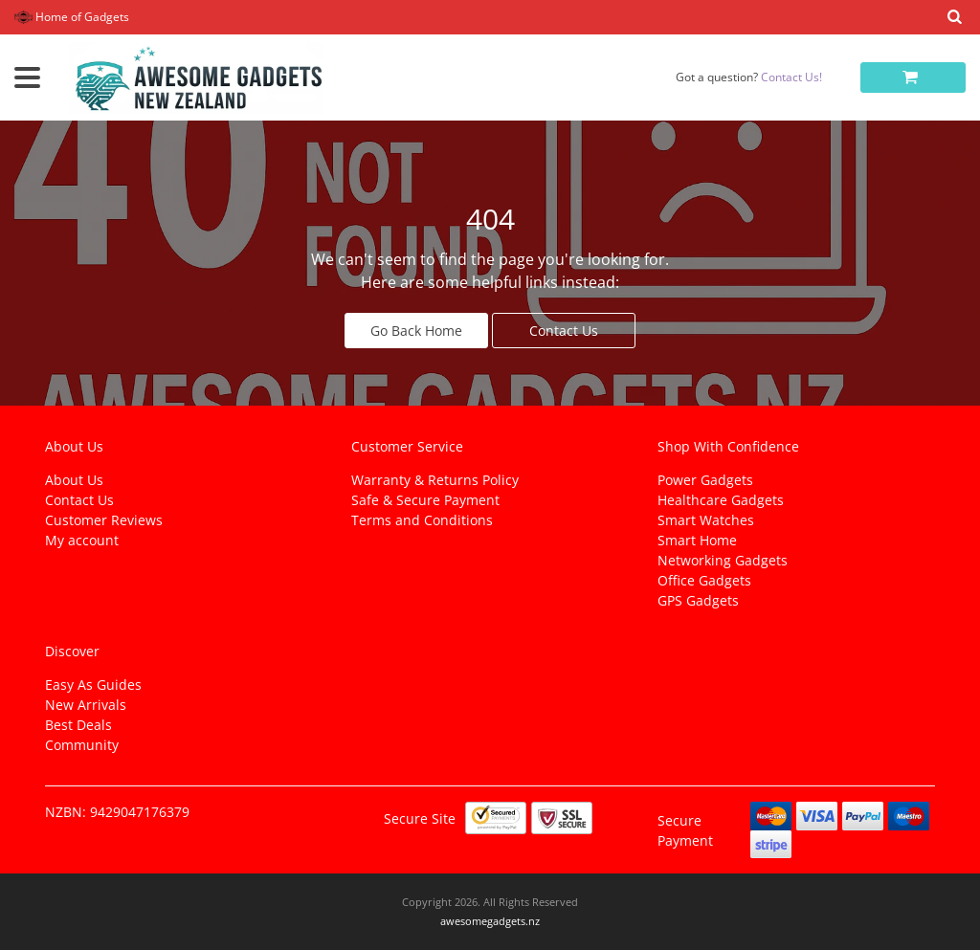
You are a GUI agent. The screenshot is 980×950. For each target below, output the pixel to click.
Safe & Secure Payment (425, 500)
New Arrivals (85, 705)
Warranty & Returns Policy (435, 480)
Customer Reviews (104, 520)
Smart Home (697, 540)
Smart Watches (705, 520)
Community (82, 745)
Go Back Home (416, 330)
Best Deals (78, 725)
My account (82, 540)
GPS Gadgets (698, 600)
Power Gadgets (705, 480)
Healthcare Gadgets (720, 500)
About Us (74, 480)
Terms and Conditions (422, 520)
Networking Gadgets (722, 560)
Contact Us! (791, 77)
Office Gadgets (704, 580)
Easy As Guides (93, 684)
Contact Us (563, 330)
